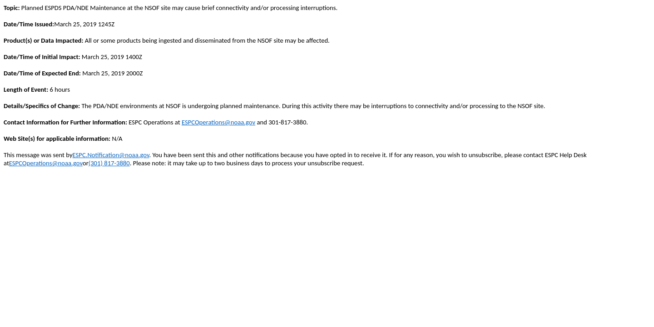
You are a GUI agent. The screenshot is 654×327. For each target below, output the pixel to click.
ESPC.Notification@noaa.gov (111, 155)
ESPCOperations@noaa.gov (218, 122)
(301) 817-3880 (109, 163)
